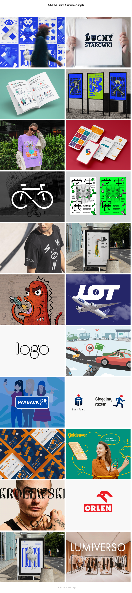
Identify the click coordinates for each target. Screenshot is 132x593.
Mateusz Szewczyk (66, 5)
